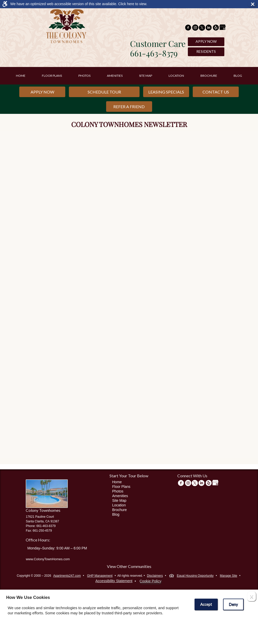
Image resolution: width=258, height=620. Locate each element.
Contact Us (215, 91)
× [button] (253, 4)
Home (20, 76)
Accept (206, 604)
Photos (84, 76)
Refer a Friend (129, 106)
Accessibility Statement (113, 581)
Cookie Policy (150, 581)
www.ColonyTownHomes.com (48, 559)
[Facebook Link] (188, 28)
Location (176, 76)
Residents (206, 51)
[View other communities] (129, 567)
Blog (238, 76)
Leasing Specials (166, 91)
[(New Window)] (195, 28)
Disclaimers (155, 575)
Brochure (208, 76)
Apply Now (206, 41)
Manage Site (228, 575)
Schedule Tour (104, 91)
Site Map (145, 76)
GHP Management (100, 575)
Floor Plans (52, 76)
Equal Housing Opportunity (191, 576)
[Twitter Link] (202, 28)
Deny (233, 604)
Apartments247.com (67, 575)
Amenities (115, 76)
